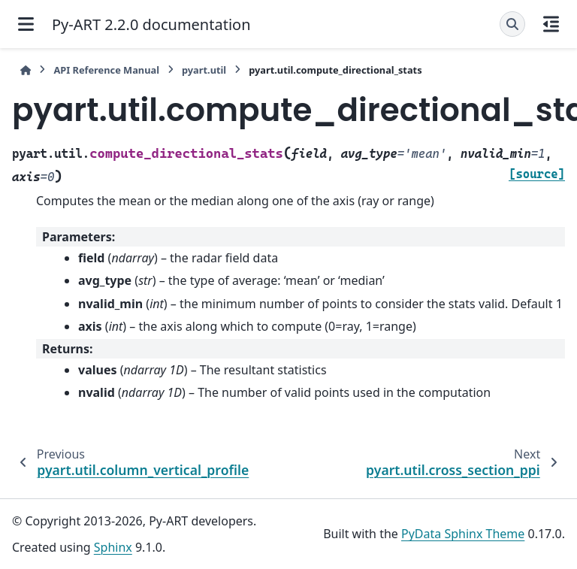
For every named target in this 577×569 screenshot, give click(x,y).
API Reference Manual (106, 70)
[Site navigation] (26, 24)
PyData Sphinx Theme (462, 533)
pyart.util (204, 70)
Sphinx (113, 547)
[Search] (512, 24)
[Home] (25, 70)
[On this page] (551, 24)
